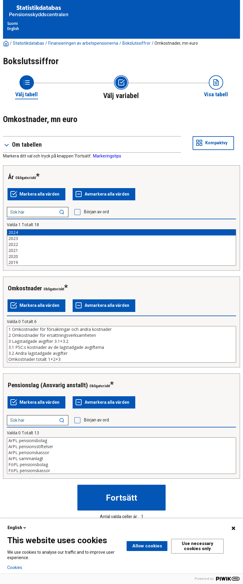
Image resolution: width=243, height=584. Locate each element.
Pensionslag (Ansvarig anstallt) (48, 385)
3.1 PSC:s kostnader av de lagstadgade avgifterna (121, 347)
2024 (121, 232)
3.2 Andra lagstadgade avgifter (121, 353)
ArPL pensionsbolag (121, 441)
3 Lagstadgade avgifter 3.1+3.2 (121, 341)
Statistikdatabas (28, 43)
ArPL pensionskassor (121, 453)
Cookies (14, 567)
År (11, 177)
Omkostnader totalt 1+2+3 (121, 359)
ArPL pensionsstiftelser (121, 447)
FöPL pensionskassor (121, 471)
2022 (121, 244)
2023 (121, 238)
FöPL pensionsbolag (121, 465)
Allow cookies (147, 546)
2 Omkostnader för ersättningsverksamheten (121, 335)
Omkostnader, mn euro (176, 43)
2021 (121, 250)
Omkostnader (25, 288)
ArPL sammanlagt (121, 459)
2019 (121, 262)
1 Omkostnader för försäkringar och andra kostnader (121, 329)
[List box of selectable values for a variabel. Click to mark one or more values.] (121, 247)
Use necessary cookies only (197, 546)
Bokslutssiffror (136, 43)
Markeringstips (107, 156)
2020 (121, 256)
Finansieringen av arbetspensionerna (83, 43)
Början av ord (96, 211)
